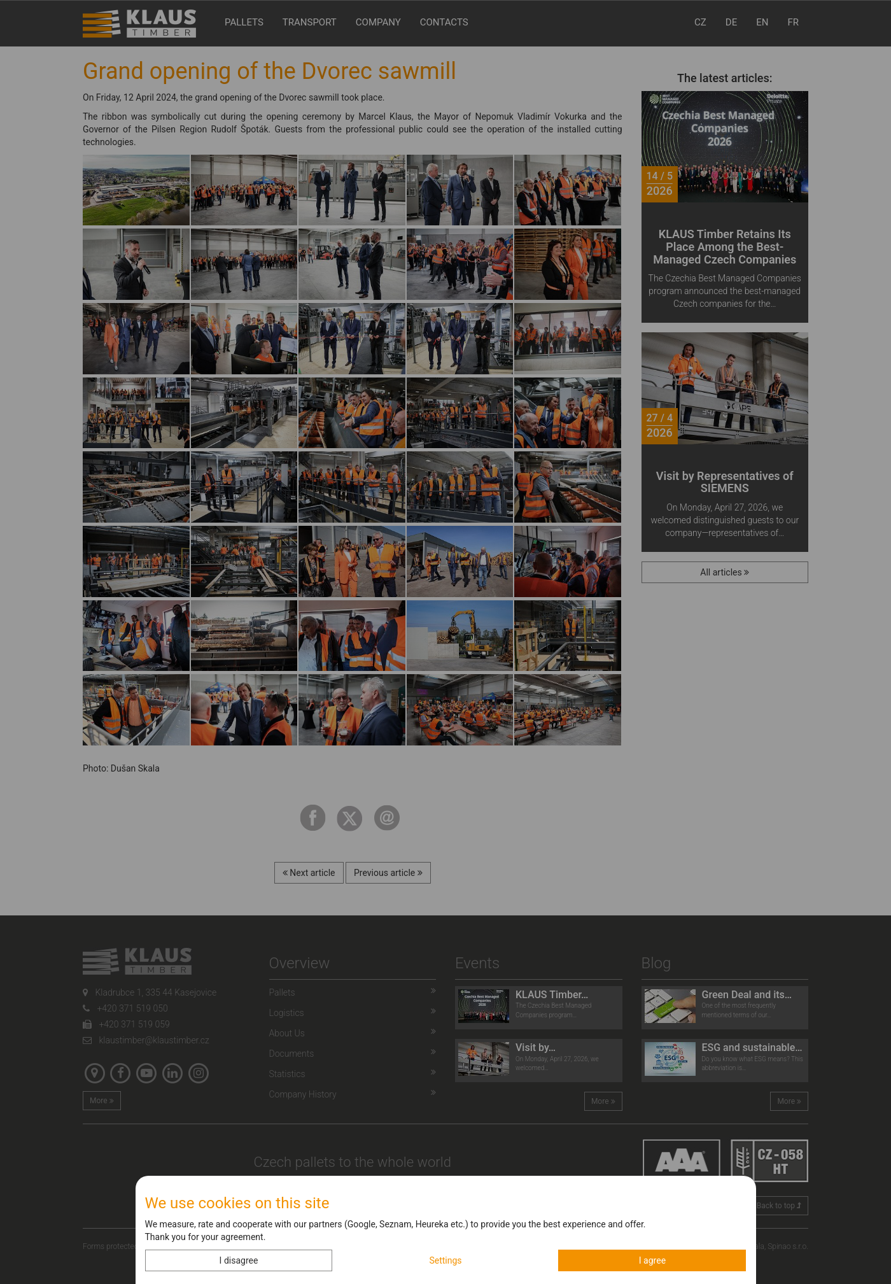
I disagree (239, 1260)
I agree (652, 1260)
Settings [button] (445, 1260)
